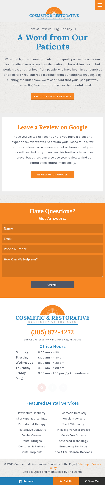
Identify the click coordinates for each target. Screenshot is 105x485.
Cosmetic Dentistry (73, 413)
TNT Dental (75, 471)
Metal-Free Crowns (73, 435)
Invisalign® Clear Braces (73, 429)
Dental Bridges (32, 441)
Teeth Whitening (73, 424)
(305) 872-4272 (52, 332)
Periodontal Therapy (31, 424)
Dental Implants (32, 452)
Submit (52, 284)
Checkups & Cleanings (31, 418)
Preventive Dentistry (31, 413)
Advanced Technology (73, 441)
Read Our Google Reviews (52, 96)
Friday (21, 373)
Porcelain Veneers (73, 418)
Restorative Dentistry (32, 429)
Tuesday (22, 357)
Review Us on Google (52, 174)
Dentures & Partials (31, 446)
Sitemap (83, 464)
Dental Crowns (31, 435)
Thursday (23, 368)
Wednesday (24, 362)
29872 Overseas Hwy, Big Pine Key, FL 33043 (53, 339)
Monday (22, 352)
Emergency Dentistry (73, 446)
